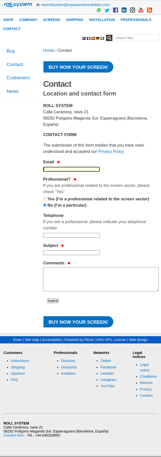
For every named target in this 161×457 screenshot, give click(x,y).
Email (51, 162)
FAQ (14, 380)
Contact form (13, 435)
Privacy (146, 389)
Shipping (74, 20)
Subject (53, 245)
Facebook (108, 367)
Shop (8, 20)
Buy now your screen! (78, 67)
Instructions (20, 361)
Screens (51, 20)
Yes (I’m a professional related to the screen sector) (98, 199)
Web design (138, 340)
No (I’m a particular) (66, 205)
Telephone (100, 222)
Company (28, 20)
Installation (102, 20)
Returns (146, 383)
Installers (68, 373)
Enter (17, 340)
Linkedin (107, 373)
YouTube (107, 386)
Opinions (18, 373)
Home (48, 50)
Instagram (108, 380)
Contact (11, 29)
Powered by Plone (79, 340)
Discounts (69, 367)
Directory (68, 361)
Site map (32, 340)
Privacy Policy (111, 151)
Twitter (105, 361)
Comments (56, 263)
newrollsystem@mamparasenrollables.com (75, 5)
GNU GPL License (111, 340)
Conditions (148, 376)
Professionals (136, 20)
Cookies (146, 395)
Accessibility (51, 340)
